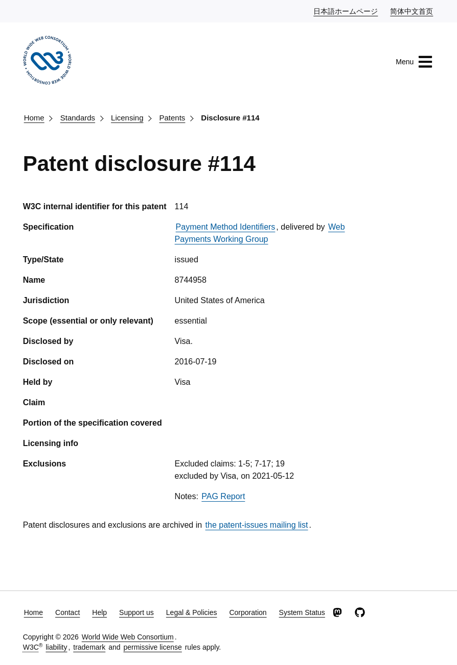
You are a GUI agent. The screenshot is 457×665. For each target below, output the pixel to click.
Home (34, 117)
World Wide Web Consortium (128, 637)
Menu (414, 61)
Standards (77, 117)
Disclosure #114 (230, 117)
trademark (89, 647)
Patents (172, 117)
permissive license (152, 647)
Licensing (127, 117)
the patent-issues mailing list (256, 525)
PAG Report (223, 496)
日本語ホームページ (346, 10)
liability (56, 647)
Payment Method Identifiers (226, 227)
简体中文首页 (412, 10)
